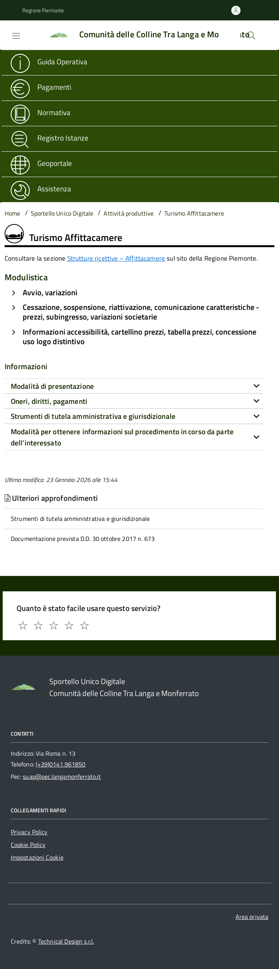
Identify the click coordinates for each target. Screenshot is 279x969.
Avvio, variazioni (50, 292)
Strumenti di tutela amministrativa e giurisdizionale (80, 518)
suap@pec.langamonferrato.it (62, 776)
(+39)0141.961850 (60, 764)
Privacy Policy (29, 832)
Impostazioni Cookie (37, 857)
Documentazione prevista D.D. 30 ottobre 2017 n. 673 (83, 538)
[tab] (134, 386)
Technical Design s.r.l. (66, 941)
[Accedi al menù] (10, 34)
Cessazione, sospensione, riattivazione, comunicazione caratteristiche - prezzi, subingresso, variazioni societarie (141, 312)
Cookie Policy (28, 844)
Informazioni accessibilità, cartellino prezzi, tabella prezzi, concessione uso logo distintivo (139, 336)
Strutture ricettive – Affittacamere (116, 258)
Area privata (252, 916)
